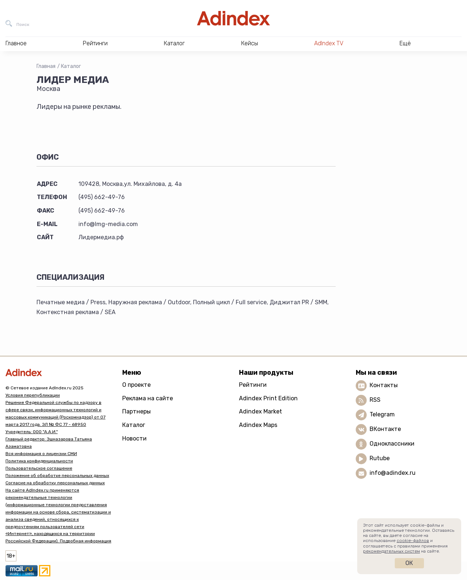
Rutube (380, 458)
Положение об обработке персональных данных (57, 475)
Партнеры (136, 411)
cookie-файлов (413, 540)
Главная (45, 66)
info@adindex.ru (393, 472)
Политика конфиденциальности (39, 460)
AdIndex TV (328, 43)
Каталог (71, 66)
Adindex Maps (258, 424)
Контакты (384, 385)
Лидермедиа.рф (101, 237)
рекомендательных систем (391, 551)
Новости (134, 438)
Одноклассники (392, 443)
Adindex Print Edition (268, 398)
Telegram (382, 414)
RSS (375, 399)
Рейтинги (253, 384)
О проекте (136, 384)
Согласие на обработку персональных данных (55, 482)
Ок (409, 563)
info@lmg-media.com (108, 224)
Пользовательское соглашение (38, 468)
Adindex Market (260, 411)
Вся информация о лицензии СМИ (41, 453)
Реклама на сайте (147, 398)
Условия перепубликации (32, 395)
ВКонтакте (385, 429)
